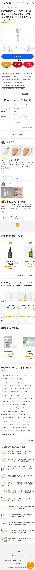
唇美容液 (13, 391)
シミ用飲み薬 (10, 401)
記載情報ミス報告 (28, 127)
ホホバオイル (27, 414)
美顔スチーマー (22, 427)
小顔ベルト (29, 431)
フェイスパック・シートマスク (18, 405)
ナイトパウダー (5, 378)
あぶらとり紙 (28, 398)
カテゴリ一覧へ (29, 440)
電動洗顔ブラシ (16, 411)
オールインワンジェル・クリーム (23, 375)
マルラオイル (27, 418)
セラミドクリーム (6, 414)
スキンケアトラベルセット (22, 401)
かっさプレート (12, 434)
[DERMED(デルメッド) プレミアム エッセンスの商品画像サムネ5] (29, 49)
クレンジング (14, 378)
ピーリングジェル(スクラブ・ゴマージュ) (12, 385)
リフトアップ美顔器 (19, 431)
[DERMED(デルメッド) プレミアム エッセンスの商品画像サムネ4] (22, 49)
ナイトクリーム (26, 421)
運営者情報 (8, 560)
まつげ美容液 (5, 388)
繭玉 (9, 411)
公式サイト (17, 56)
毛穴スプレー (28, 385)
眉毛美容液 (21, 388)
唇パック (27, 391)
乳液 (7, 375)
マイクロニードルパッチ (8, 408)
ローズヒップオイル (17, 418)
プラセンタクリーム (17, 414)
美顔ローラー (13, 427)
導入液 (11, 375)
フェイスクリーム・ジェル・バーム (11, 421)
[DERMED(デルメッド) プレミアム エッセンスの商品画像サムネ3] (16, 49)
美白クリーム (24, 411)
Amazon (6, 64)
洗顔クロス (19, 408)
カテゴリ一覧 (13, 555)
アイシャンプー (5, 391)
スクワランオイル (6, 418)
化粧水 (3, 375)
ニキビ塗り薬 (5, 427)
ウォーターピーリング (7, 431)
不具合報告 (17, 563)
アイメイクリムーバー (7, 382)
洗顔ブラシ (4, 411)
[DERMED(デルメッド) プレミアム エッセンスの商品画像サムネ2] (10, 49)
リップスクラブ (15, 395)
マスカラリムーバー (19, 382)
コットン (3, 401)
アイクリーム (13, 388)
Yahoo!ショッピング (28, 64)
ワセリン (3, 424)
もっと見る (17, 122)
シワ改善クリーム (24, 424)
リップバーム (20, 391)
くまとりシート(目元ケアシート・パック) (12, 398)
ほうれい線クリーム (12, 424)
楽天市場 (17, 64)
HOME (17, 552)
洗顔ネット (26, 408)
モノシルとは (21, 555)
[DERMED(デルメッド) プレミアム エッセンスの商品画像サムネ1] (4, 49)
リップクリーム (5, 395)
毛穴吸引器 (4, 434)
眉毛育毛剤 (28, 388)
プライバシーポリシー (24, 560)
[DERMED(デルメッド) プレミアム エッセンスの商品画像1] (17, 34)
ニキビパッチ (5, 405)
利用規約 (15, 560)
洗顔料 (21, 378)
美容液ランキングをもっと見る (25, 275)
